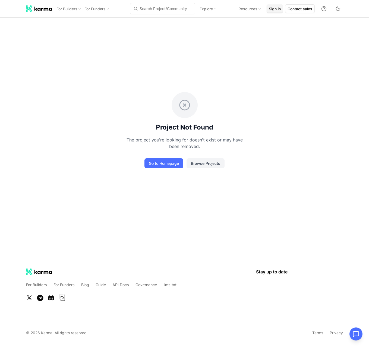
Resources (238, 9)
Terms (317, 332)
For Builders (68, 9)
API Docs (120, 284)
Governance (146, 284)
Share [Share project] (114, 39)
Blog (85, 284)
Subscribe (112, 179)
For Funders (96, 9)
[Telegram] (40, 298)
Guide (101, 284)
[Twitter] (29, 298)
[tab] (167, 39)
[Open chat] (355, 333)
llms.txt (169, 284)
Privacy (336, 332)
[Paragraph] (62, 298)
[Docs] (324, 9)
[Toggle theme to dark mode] (338, 9)
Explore (202, 9)
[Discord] (51, 298)
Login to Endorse (80, 109)
